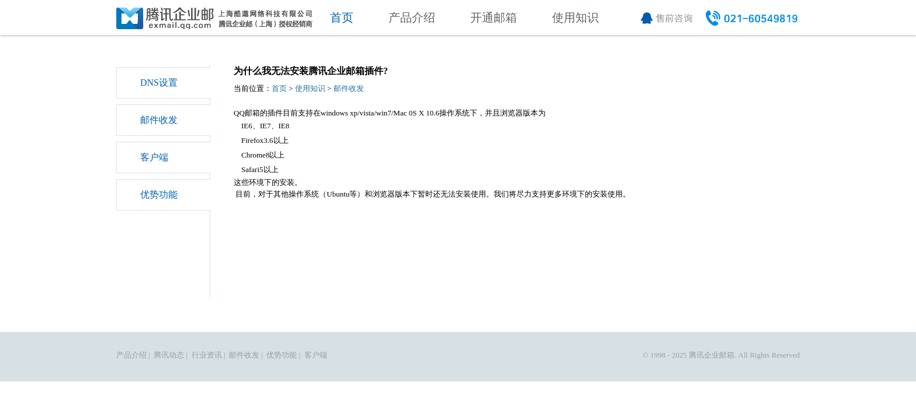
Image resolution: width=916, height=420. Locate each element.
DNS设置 (159, 83)
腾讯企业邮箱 (711, 355)
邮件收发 (159, 120)
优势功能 (159, 195)
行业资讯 (207, 355)
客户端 (154, 157)
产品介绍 (411, 17)
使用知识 (575, 17)
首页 (341, 17)
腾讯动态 (169, 355)
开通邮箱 (493, 17)
